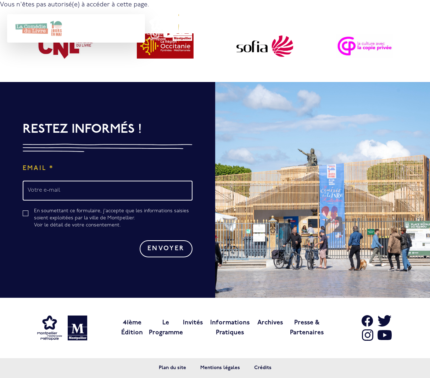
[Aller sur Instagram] (368, 335)
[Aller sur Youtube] (385, 335)
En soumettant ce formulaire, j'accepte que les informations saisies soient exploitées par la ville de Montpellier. (113, 218)
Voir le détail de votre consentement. (77, 225)
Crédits (263, 368)
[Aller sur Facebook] (368, 321)
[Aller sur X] (385, 321)
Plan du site (172, 368)
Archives (270, 322)
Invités (193, 322)
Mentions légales (220, 368)
